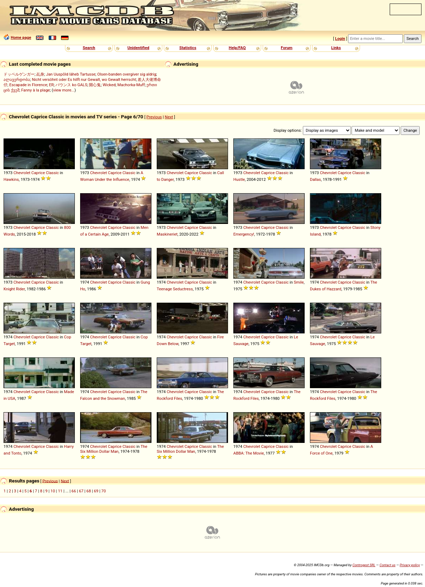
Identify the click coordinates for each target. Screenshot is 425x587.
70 (103, 490)
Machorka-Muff (131, 84)
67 (81, 490)
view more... (63, 90)
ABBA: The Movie (248, 453)
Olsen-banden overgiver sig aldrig (126, 74)
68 (88, 490)
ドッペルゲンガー (19, 74)
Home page (21, 37)
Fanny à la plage (35, 90)
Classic (52, 172)
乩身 (40, 74)
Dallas (315, 179)
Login (340, 38)
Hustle (239, 179)
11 (60, 490)
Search (89, 47)
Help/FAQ (237, 47)
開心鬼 (95, 84)
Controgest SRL (363, 565)
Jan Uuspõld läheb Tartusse (70, 74)
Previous (154, 116)
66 (74, 490)
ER (51, 84)
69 (96, 490)
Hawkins (11, 179)
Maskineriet (167, 234)
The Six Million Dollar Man (113, 449)
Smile (299, 282)
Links (336, 47)
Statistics (187, 47)
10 (52, 490)
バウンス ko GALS (71, 84)
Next (169, 116)
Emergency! (243, 234)
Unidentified (138, 47)
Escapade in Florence (28, 84)
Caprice (38, 172)
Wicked (109, 84)
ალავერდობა (17, 79)
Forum (287, 47)
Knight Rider (14, 288)
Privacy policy (410, 565)
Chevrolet (21, 172)
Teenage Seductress (175, 288)
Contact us (387, 565)
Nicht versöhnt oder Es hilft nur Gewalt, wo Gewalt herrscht (84, 79)
